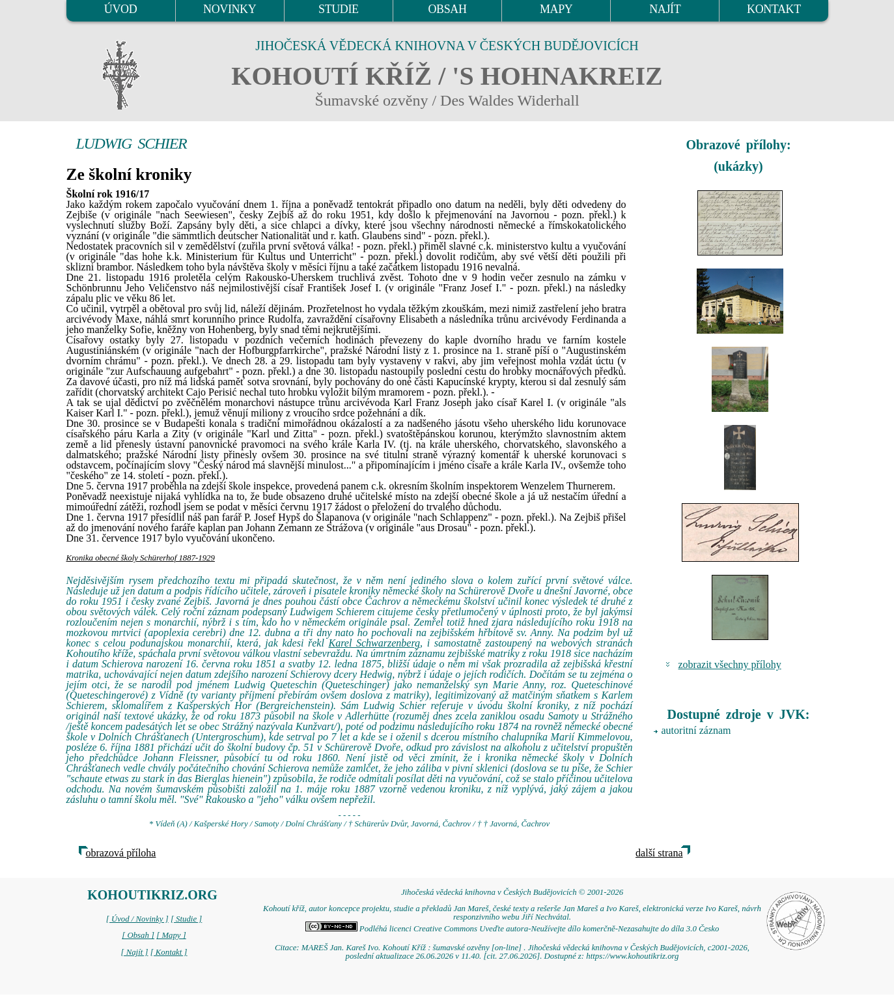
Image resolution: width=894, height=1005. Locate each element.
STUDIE (338, 9)
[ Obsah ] (138, 935)
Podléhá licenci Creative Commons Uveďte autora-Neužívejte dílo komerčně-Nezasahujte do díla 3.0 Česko (512, 928)
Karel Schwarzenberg (375, 642)
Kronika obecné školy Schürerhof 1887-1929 (140, 557)
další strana (659, 852)
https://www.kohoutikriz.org (632, 956)
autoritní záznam (696, 730)
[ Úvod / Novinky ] (137, 919)
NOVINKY (229, 9)
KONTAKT (774, 9)
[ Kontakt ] (169, 952)
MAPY (556, 9)
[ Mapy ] (171, 935)
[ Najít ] (134, 952)
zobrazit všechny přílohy (729, 664)
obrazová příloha (121, 852)
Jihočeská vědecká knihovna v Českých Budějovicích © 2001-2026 (512, 892)
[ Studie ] (186, 919)
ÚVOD (120, 9)
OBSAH (447, 9)
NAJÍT (664, 9)
